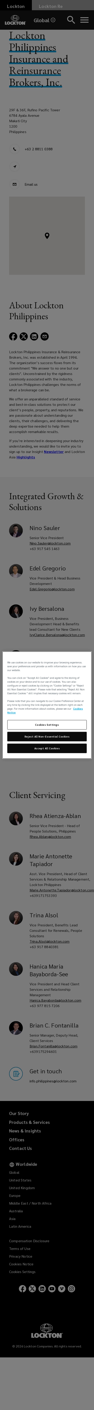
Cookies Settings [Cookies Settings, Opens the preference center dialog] (47, 724)
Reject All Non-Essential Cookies (47, 736)
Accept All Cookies (47, 748)
